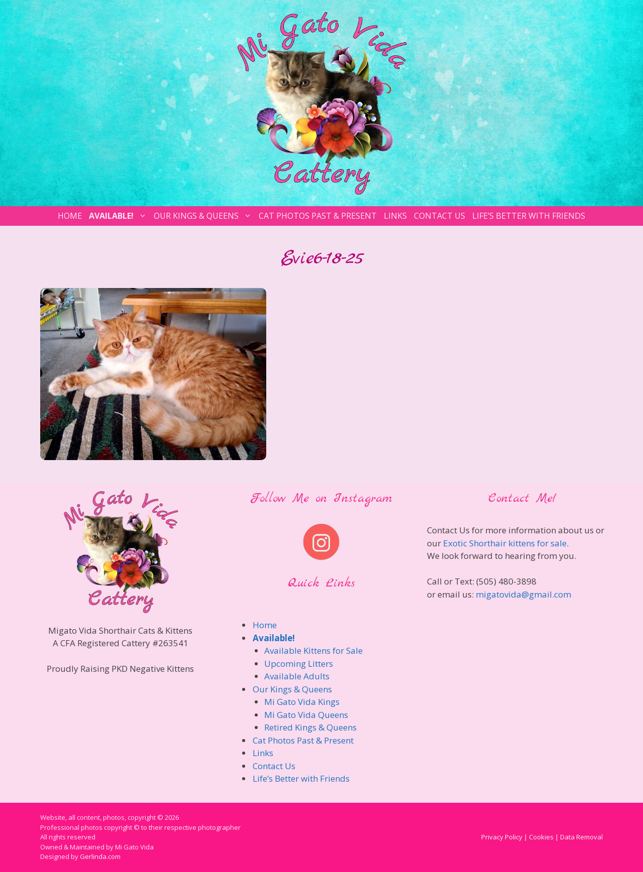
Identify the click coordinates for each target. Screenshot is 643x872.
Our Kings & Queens (204, 216)
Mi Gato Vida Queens (306, 714)
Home (70, 215)
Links (395, 215)
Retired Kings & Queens (310, 727)
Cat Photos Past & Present (318, 215)
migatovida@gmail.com (523, 594)
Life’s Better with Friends (528, 215)
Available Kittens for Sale (313, 650)
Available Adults (297, 676)
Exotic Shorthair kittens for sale (505, 543)
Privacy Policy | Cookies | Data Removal (542, 836)
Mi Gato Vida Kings (302, 701)
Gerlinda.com (100, 856)
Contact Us (439, 215)
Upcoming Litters (298, 663)
